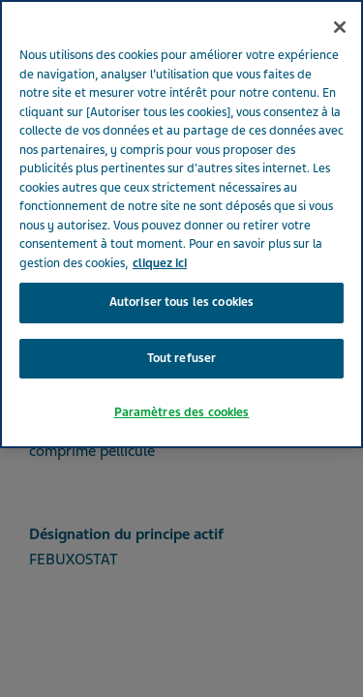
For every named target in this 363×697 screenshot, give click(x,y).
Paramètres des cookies (182, 387)
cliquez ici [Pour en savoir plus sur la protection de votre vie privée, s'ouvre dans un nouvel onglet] (160, 238)
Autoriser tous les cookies (181, 277)
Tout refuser (182, 333)
